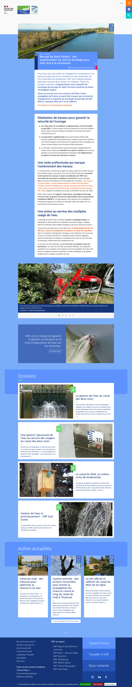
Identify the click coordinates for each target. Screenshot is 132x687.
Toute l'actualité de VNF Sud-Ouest (66, 621)
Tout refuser (97, 684)
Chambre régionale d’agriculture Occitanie (78, 186)
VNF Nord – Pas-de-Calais (65, 653)
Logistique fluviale (25, 654)
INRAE (43, 191)
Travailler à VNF (99, 654)
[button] (129, 3)
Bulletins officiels (24, 676)
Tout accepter (85, 684)
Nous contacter (99, 665)
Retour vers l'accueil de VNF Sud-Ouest (81, 68)
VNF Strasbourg (60, 659)
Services (20, 661)
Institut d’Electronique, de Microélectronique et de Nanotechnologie (62, 188)
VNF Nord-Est (59, 656)
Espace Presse (99, 643)
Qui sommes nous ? (26, 641)
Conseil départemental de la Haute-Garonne (67, 183)
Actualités (21, 658)
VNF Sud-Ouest (60, 669)
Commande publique (26, 673)
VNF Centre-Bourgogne (64, 666)
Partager (95, 64)
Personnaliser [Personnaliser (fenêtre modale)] (110, 684)
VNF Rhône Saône (62, 662)
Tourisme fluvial (24, 651)
